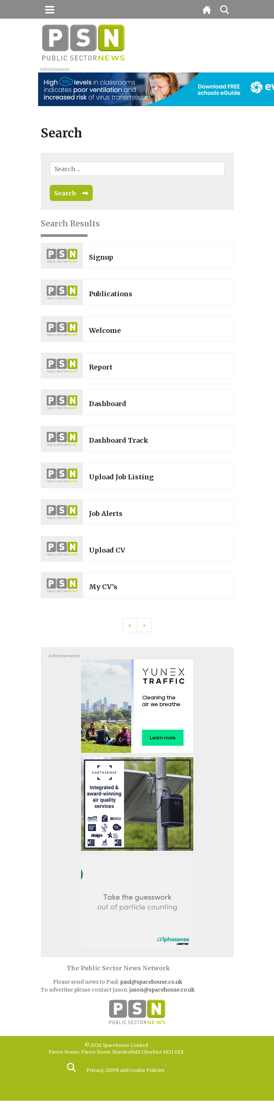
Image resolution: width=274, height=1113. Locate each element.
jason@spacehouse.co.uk (162, 989)
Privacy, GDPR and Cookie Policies (125, 1070)
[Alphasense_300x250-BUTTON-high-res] (137, 901)
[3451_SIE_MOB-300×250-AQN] (137, 705)
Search (65, 193)
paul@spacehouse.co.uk (152, 981)
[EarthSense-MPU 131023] (137, 803)
